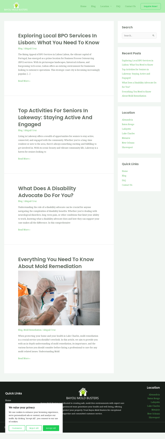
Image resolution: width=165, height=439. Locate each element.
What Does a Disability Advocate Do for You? (48, 198)
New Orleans (128, 143)
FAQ (119, 6)
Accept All (51, 428)
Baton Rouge (128, 124)
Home (86, 6)
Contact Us (130, 6)
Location (106, 6)
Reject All (34, 428)
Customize (17, 428)
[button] (151, 6)
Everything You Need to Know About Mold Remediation (57, 269)
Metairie (126, 138)
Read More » (24, 87)
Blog (95, 6)
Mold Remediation (33, 335)
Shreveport (127, 147)
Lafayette (126, 128)
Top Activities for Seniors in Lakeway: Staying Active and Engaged (56, 123)
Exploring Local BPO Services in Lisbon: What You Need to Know (58, 42)
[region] (34, 418)
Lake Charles (128, 133)
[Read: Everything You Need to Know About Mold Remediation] (59, 303)
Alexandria (127, 119)
